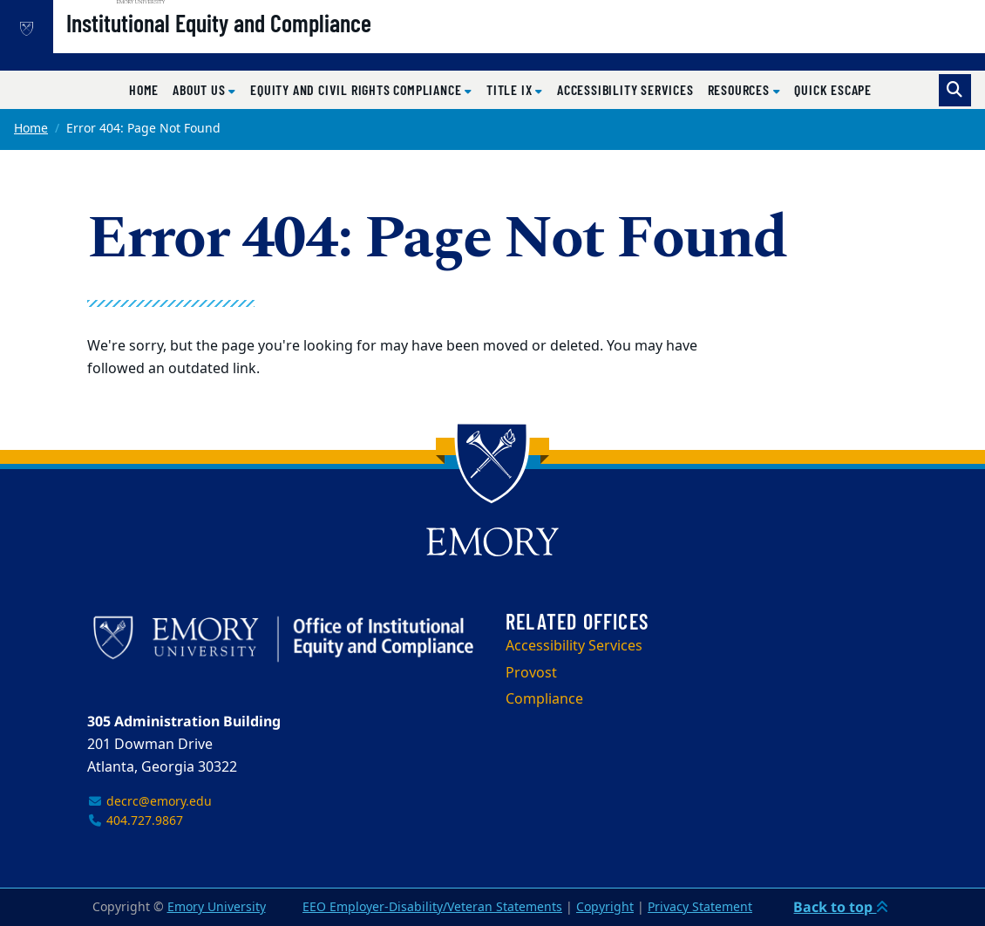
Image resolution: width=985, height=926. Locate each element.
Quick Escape (833, 89)
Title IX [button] (510, 89)
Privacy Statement (700, 907)
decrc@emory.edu (149, 802)
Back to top (840, 906)
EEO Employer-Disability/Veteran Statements (432, 907)
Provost (531, 673)
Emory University (216, 907)
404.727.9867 (135, 821)
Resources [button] (740, 89)
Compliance (544, 699)
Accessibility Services (625, 89)
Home (144, 89)
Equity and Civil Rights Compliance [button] (357, 89)
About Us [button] (200, 89)
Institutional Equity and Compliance (274, 44)
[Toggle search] (955, 90)
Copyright (605, 907)
